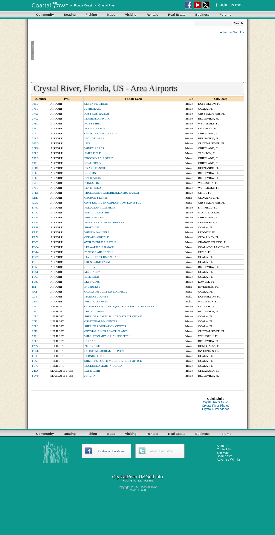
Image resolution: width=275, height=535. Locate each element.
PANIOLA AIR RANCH (98, 252)
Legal (143, 490)
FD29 (35, 257)
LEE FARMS (92, 281)
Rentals (152, 14)
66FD (35, 143)
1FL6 (35, 316)
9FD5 (35, 192)
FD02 (35, 242)
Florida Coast (83, 5)
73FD (35, 158)
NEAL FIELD (92, 163)
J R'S (87, 143)
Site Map (223, 452)
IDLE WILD (91, 276)
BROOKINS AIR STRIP (98, 158)
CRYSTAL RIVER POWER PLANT (105, 331)
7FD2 (35, 168)
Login (222, 4)
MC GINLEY (92, 271)
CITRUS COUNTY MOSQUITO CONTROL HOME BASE (119, 306)
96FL (35, 182)
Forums (225, 14)
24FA (35, 370)
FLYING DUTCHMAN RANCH (103, 257)
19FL (35, 311)
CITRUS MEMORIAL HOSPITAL (104, 351)
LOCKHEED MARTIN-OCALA (103, 365)
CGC (35, 202)
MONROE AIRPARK (97, 118)
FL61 (35, 271)
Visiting (131, 14)
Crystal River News (215, 402)
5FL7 (35, 138)
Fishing (91, 14)
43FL (35, 128)
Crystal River (107, 5)
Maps (111, 14)
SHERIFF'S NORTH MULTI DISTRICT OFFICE (113, 316)
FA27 (35, 346)
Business (202, 14)
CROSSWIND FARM (97, 262)
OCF (35, 291)
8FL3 (35, 177)
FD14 (35, 252)
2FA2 (35, 118)
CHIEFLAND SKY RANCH (101, 133)
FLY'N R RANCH (94, 128)
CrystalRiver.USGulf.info (137, 476)
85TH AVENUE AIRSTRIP (100, 242)
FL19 (35, 262)
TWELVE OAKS (94, 138)
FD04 (35, 247)
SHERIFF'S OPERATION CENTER (105, 326)
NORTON (90, 173)
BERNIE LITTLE (94, 355)
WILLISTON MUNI (96, 301)
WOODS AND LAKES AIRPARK (104, 222)
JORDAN (90, 341)
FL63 (35, 276)
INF (34, 286)
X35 (34, 296)
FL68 (35, 360)
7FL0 (35, 341)
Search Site (224, 456)
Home (237, 4)
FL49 (35, 355)
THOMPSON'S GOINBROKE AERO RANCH (111, 192)
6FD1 (35, 331)
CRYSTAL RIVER (134, 481)
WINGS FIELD (93, 182)
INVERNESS (92, 286)
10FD (35, 103)
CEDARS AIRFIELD (96, 237)
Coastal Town (148, 487)
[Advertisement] (112, 51)
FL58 (35, 266)
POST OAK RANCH (96, 113)
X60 (34, 301)
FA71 (35, 237)
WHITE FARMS (94, 217)
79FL (35, 163)
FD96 (35, 351)
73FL (35, 336)
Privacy (132, 490)
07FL (35, 306)
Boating (70, 14)
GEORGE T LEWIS (96, 197)
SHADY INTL (92, 227)
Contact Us (224, 449)
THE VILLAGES (94, 311)
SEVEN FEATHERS (96, 103)
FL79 (35, 365)
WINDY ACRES (94, 148)
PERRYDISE (92, 346)
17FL (35, 108)
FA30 (35, 212)
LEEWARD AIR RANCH (99, 247)
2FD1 (35, 123)
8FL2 (35, 173)
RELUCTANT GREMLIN (99, 207)
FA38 (35, 222)
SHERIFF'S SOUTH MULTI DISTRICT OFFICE (113, 360)
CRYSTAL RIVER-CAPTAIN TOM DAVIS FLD (112, 202)
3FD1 (35, 321)
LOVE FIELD (92, 187)
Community (45, 14)
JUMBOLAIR (92, 108)
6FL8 (35, 153)
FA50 (35, 232)
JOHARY (89, 266)
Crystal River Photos (215, 405)
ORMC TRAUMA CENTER (101, 321)
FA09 (35, 207)
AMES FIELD (92, 153)
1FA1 (35, 113)
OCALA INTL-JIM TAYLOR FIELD (105, 291)
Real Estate (176, 14)
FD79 (35, 375)
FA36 (35, 217)
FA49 (35, 227)
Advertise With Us (232, 32)
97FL (35, 187)
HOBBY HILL (92, 123)
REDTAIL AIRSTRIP (96, 212)
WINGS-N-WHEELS (96, 232)
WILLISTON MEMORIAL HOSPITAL (107, 336)
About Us (223, 446)
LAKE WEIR (92, 370)
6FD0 (35, 148)
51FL (35, 133)
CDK (35, 197)
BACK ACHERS (94, 177)
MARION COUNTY (96, 296)
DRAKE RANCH (94, 168)
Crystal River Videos (215, 409)
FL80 (35, 281)
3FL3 (35, 326)
